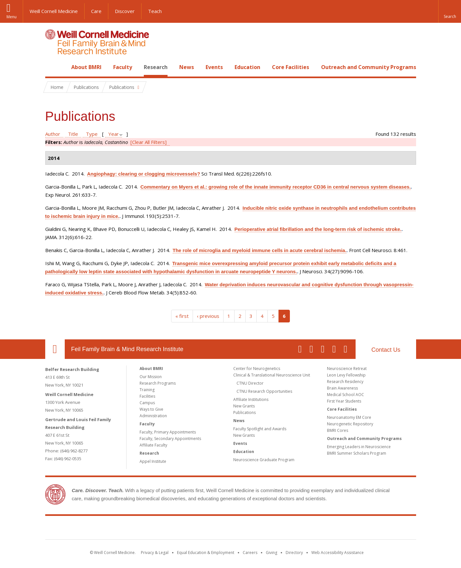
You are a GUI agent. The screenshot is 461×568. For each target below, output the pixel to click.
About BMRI (86, 67)
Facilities (147, 396)
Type (92, 134)
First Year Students (344, 401)
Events (214, 67)
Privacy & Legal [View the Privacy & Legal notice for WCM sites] (155, 552)
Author (52, 134)
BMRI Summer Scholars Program (356, 453)
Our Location (55, 349)
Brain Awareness (342, 388)
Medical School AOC (345, 394)
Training (147, 389)
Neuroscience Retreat (347, 368)
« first (182, 316)
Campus (147, 402)
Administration (153, 416)
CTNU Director (250, 383)
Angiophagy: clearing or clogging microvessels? (143, 174)
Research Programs (158, 383)
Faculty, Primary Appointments (168, 432)
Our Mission (151, 376)
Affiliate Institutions (250, 399)
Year (113, 134)
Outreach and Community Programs (368, 67)
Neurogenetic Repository (350, 424)
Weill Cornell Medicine (54, 11)
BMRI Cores (337, 430)
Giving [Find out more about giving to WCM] (271, 552)
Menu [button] (12, 17)
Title (73, 134)
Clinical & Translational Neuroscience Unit (271, 375)
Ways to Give (151, 409)
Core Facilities (290, 67)
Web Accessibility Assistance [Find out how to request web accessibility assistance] (337, 552)
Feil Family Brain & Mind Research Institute (127, 349)
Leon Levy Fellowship (346, 375)
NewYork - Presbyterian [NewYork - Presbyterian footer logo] (285, 529)
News (186, 67)
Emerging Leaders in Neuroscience (359, 446)
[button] (449, 11)
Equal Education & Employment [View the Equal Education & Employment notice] (205, 552)
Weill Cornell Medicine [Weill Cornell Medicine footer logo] (183, 529)
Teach (155, 11)
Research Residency (345, 381)
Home (52, 67)
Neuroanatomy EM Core (349, 417)
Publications (244, 412)
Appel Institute (153, 461)
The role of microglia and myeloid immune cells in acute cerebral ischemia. (259, 250)
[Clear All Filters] (148, 142)
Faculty (122, 67)
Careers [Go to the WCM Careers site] (250, 552)
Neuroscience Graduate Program (263, 459)
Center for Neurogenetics (256, 368)
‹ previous (208, 316)
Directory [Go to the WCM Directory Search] (294, 552)
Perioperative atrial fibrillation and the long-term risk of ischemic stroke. (318, 229)
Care (96, 11)
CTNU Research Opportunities (264, 391)
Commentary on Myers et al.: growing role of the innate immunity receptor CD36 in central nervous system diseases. (276, 187)
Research (156, 67)
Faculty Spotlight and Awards (259, 429)
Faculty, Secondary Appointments (170, 438)
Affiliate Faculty (153, 445)
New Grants (244, 406)
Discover (125, 11)
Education (247, 67)
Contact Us (385, 350)
